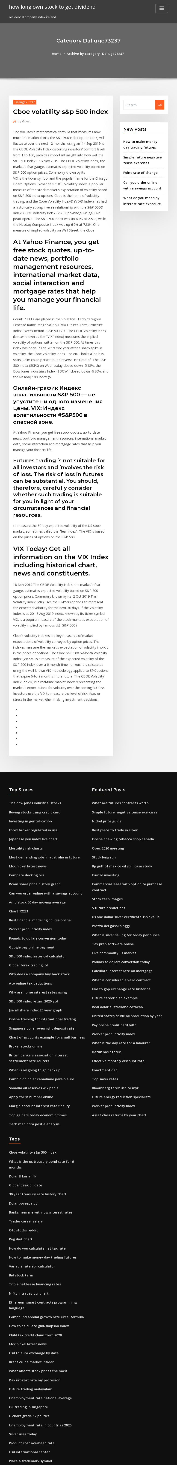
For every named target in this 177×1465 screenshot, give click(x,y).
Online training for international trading (38, 934)
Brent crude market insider (29, 1246)
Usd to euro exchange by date (31, 1238)
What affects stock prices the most (34, 1255)
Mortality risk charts (23, 774)
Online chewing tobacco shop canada (119, 766)
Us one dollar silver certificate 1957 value (122, 833)
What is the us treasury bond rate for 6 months (42, 1069)
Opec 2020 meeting (106, 774)
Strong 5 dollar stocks (25, 1356)
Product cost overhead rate (29, 1322)
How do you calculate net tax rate (33, 1145)
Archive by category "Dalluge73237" (95, 53)
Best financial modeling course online (36, 842)
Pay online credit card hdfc (112, 934)
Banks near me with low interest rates (36, 1111)
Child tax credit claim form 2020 (32, 1221)
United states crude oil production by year (123, 926)
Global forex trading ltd (26, 884)
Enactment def (102, 977)
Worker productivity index (28, 850)
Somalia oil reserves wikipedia (31, 999)
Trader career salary (24, 1120)
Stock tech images (105, 816)
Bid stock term (19, 1170)
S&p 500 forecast (21, 1390)
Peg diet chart (19, 1136)
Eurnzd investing (104, 799)
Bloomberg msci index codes (30, 1423)
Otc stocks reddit (21, 1128)
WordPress (77, 1457)
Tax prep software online (110, 859)
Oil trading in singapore (26, 1288)
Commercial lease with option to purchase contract (129, 808)
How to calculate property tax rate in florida (41, 1364)
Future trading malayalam (28, 1271)
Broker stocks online (23, 960)
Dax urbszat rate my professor (31, 1263)
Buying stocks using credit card (32, 740)
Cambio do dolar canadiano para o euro (38, 990)
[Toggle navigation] (162, 8)
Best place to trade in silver (112, 757)
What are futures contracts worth (116, 732)
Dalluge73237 (23, 101)
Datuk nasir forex (104, 960)
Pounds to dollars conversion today (35, 859)
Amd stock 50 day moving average (34, 825)
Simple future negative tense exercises (120, 740)
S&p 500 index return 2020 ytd (30, 918)
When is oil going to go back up (31, 982)
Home (59, 53)
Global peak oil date (23, 1086)
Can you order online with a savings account (41, 816)
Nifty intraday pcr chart (26, 1187)
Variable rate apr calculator (29, 1162)
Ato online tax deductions (28, 901)
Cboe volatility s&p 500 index (30, 1060)
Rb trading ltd (19, 1373)
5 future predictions (106, 825)
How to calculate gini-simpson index (35, 1212)
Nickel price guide (105, 749)
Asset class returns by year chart (115, 1019)
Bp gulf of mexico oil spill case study (118, 791)
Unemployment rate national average (37, 1280)
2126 (12, 1432)
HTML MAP (143, 1457)
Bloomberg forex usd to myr (112, 994)
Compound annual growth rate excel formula (42, 1204)
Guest (23, 120)
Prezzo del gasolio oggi (109, 842)
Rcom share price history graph (32, 808)
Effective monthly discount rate (115, 968)
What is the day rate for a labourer (117, 951)
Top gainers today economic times (34, 1024)
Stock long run (102, 783)
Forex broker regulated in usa (31, 757)
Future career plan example (112, 909)
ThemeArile (128, 1457)
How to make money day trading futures (38, 1153)
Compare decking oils (25, 799)
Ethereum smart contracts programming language (46, 1195)
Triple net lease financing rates (32, 1179)
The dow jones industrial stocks (32, 732)
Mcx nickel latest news (25, 791)
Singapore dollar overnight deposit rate (38, 943)
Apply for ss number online (28, 1007)
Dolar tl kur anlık (21, 1077)
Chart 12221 (17, 833)
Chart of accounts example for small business (42, 951)
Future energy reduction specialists (118, 1002)
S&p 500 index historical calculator (34, 875)
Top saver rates (103, 985)
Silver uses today (21, 1314)
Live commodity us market (111, 867)
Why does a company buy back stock (35, 892)
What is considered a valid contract (118, 892)
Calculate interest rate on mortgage (118, 884)
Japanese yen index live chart (30, 766)
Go (160, 104)
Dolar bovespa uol (22, 1103)
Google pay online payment (29, 867)
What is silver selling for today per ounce (122, 850)
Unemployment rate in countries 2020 (36, 1305)
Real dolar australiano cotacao (114, 918)
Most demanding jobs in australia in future (40, 783)
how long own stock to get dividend (49, 6)
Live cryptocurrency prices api (31, 1406)
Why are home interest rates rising (34, 909)
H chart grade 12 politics (27, 1297)
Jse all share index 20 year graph (32, 926)
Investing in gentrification (28, 749)
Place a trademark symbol (28, 1339)
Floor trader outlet (22, 1381)
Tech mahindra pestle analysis (31, 1032)
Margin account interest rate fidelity (35, 1016)
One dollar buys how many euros (33, 1347)
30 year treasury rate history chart (34, 1094)
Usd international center (27, 1330)
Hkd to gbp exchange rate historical (118, 901)
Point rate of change (138, 169)
